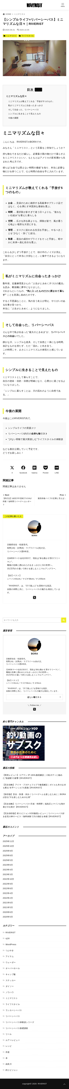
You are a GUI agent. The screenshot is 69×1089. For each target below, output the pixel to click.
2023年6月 (8, 865)
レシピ (9, 1046)
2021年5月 (8, 907)
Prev (62, 495)
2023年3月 (8, 874)
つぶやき (10, 950)
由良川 (9, 1064)
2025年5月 (8, 860)
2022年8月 (8, 888)
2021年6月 (8, 902)
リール (9, 1034)
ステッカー (11, 980)
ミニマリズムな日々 (16, 96)
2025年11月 (8, 841)
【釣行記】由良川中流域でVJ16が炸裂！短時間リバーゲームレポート (17, 501)
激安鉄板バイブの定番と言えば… (52, 498)
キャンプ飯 (11, 974)
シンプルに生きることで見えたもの (24, 114)
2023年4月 (8, 870)
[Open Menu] (62, 4)
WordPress (11, 944)
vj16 (8, 938)
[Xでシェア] (12, 467)
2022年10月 (8, 879)
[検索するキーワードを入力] (32, 620)
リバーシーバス (13, 1016)
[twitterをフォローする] (34, 597)
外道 (8, 1052)
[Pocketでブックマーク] (45, 467)
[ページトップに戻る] (64, 1084)
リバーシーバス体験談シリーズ (20, 1022)
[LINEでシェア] (56, 467)
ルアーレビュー (13, 1040)
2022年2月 (8, 898)
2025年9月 (8, 851)
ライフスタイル (27, 36)
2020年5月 (8, 917)
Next (7, 495)
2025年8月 (8, 855)
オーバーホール (13, 968)
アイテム (10, 956)
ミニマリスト (11, 36)
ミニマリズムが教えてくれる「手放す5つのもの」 (31, 101)
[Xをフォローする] (34, 708)
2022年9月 (8, 884)
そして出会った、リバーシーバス (23, 109)
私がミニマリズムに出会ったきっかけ (25, 105)
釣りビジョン (12, 1070)
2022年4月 (8, 893)
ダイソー (10, 986)
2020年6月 (8, 912)
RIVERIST (11, 932)
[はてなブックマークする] (34, 467)
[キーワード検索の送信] (63, 620)
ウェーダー (11, 962)
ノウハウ (10, 992)
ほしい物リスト (34, 697)
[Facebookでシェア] (23, 467)
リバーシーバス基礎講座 (17, 1028)
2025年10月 (8, 846)
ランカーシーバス (14, 1010)
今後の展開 (13, 118)
